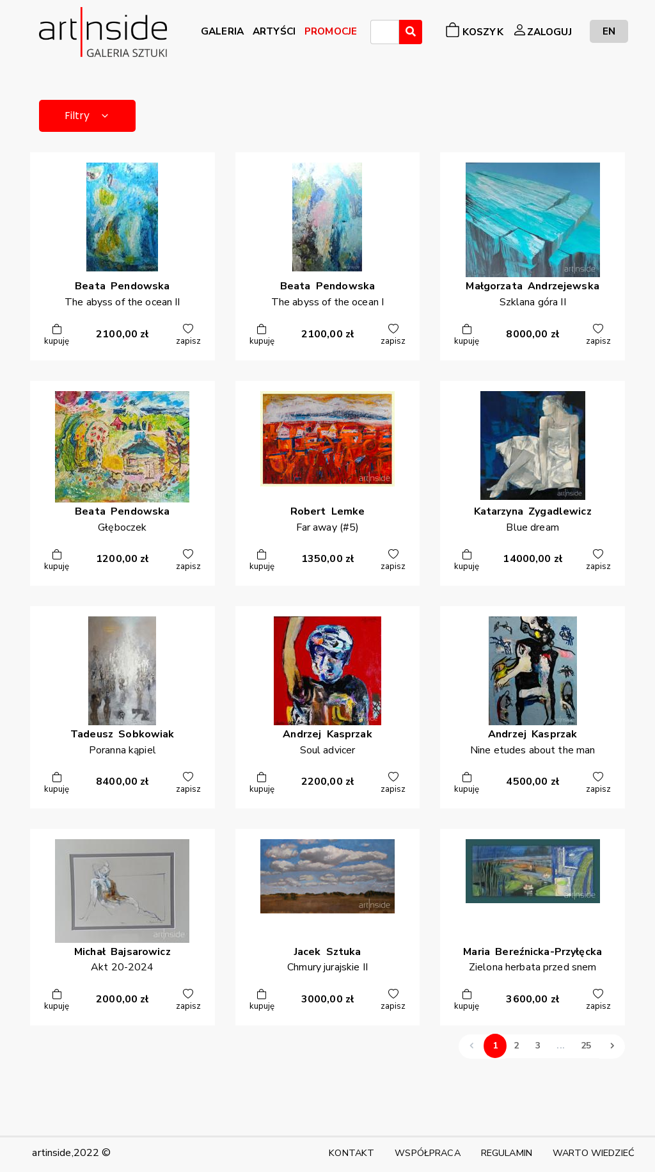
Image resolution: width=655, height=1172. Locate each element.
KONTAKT (351, 1152)
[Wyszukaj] (410, 32)
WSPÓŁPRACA (427, 1152)
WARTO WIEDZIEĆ (594, 1152)
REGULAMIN (506, 1152)
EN (609, 31)
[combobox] (384, 32)
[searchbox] (378, 34)
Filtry (87, 115)
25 (586, 1046)
